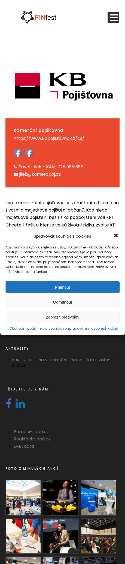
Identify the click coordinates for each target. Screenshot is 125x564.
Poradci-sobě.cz (31, 431)
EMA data (24, 446)
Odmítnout (62, 302)
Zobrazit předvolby (62, 317)
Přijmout (62, 287)
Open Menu (113, 17)
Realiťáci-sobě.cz (32, 439)
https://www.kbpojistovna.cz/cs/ (49, 138)
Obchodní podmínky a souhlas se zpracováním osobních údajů (64, 328)
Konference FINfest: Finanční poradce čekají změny (61, 360)
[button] (116, 236)
